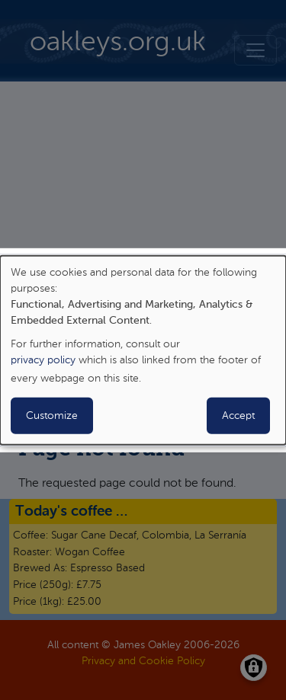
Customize (52, 416)
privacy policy (43, 360)
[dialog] (143, 349)
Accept (238, 416)
